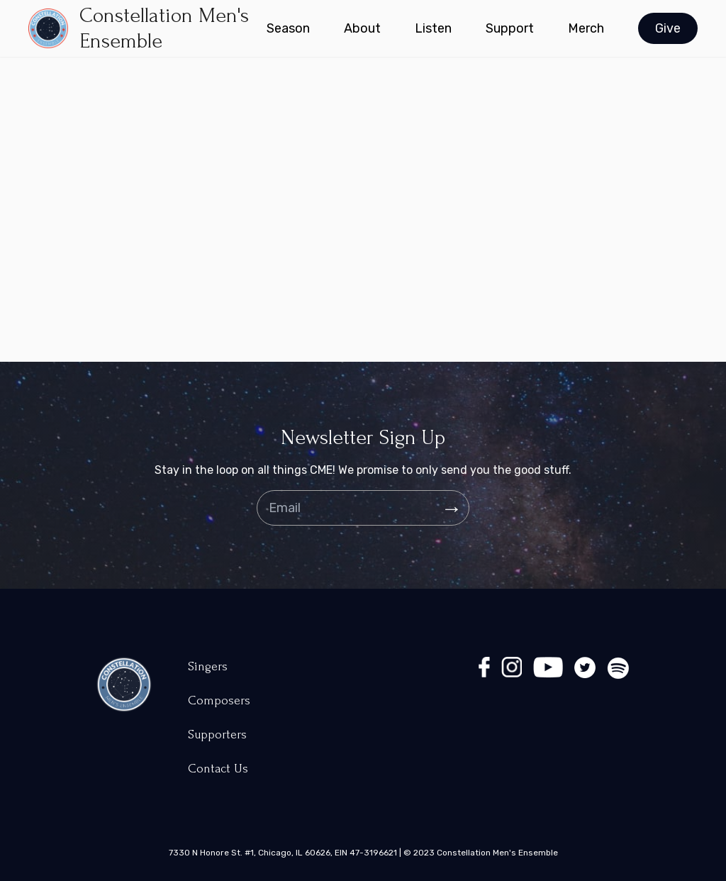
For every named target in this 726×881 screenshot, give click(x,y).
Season (288, 28)
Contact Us (218, 768)
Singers (208, 666)
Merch (586, 28)
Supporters (217, 734)
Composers (219, 700)
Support (510, 28)
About (362, 28)
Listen (433, 28)
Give (668, 28)
